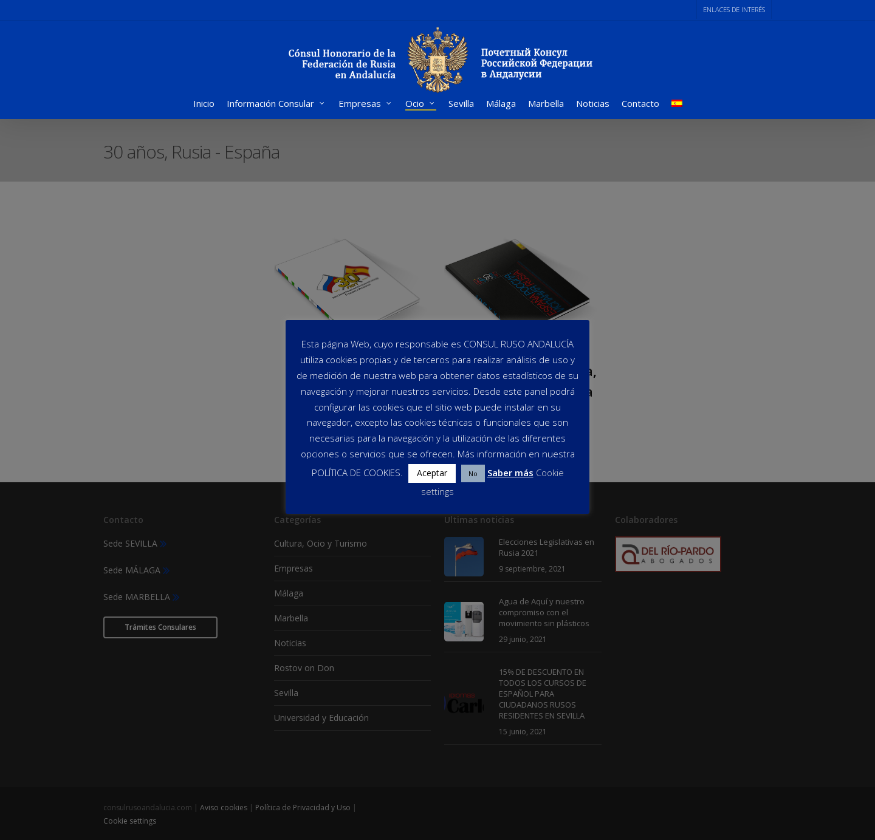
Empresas (365, 104)
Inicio (203, 104)
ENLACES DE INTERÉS (734, 9)
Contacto (640, 104)
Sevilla (461, 104)
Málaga (501, 104)
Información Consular (276, 104)
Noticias (592, 104)
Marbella (546, 104)
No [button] (473, 473)
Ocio (420, 104)
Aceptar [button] (432, 473)
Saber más (510, 472)
